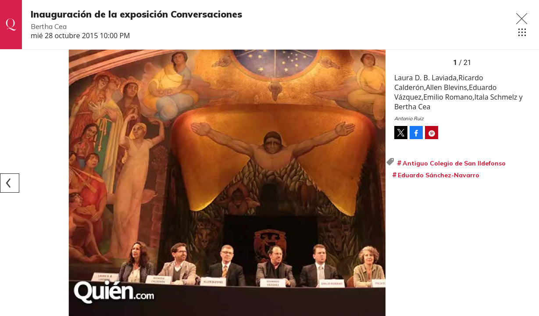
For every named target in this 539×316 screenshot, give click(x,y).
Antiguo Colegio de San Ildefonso (454, 163)
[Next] (376, 183)
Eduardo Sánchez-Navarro (438, 175)
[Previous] (9, 183)
